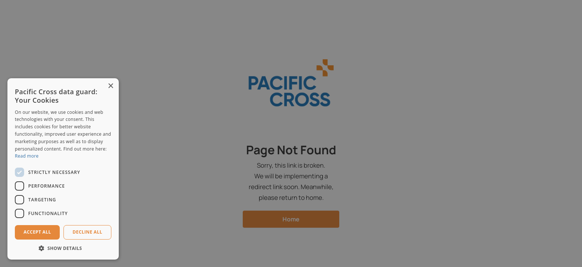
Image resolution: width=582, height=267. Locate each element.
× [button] (110, 86)
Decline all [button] (87, 232)
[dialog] (291, 133)
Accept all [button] (37, 232)
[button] (63, 248)
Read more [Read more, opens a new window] (27, 156)
